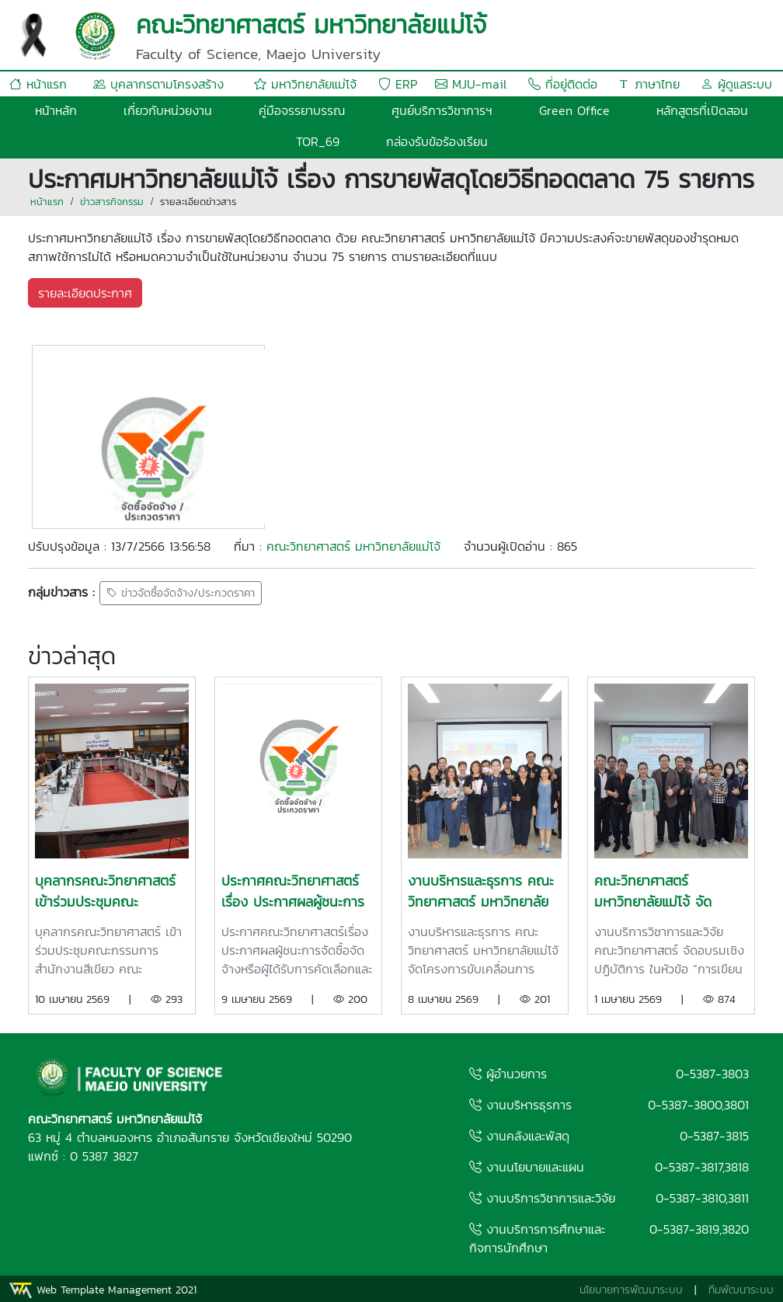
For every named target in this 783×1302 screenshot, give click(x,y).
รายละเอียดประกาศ (85, 293)
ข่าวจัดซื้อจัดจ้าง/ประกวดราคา (180, 593)
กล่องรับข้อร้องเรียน (437, 141)
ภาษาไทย (649, 84)
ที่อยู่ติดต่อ (562, 84)
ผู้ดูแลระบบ (736, 84)
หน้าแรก (38, 84)
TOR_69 (317, 141)
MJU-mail (470, 84)
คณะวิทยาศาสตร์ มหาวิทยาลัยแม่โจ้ (353, 546)
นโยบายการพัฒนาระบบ (631, 1290)
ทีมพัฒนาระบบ (741, 1290)
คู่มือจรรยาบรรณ (302, 110)
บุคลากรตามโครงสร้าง (158, 84)
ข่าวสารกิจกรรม (112, 201)
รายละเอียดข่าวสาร (198, 201)
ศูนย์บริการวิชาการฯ (442, 110)
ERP (397, 84)
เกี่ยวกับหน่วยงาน (168, 110)
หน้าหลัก (56, 110)
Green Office (574, 110)
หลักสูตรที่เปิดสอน (702, 110)
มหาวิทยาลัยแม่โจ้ (305, 84)
